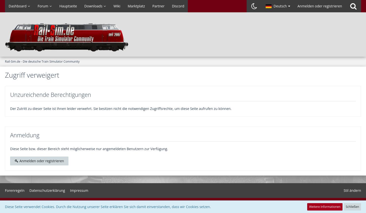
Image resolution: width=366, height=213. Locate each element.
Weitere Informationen (325, 207)
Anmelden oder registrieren (320, 6)
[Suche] (353, 6)
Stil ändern (352, 190)
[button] (278, 6)
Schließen (352, 207)
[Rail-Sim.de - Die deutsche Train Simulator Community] (183, 37)
